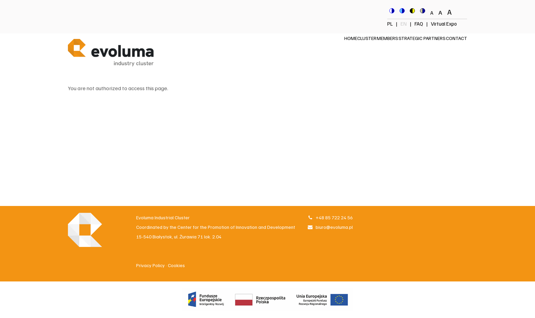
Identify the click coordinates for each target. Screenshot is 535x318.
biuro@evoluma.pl (330, 227)
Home (314, 48)
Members (367, 48)
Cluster (339, 48)
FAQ (419, 23)
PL (390, 23)
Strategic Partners (410, 48)
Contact (452, 48)
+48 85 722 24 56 (330, 217)
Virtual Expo (444, 23)
